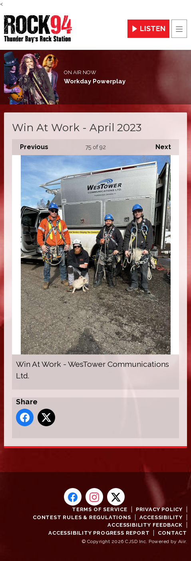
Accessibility (161, 517)
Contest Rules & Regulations (82, 517)
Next (159, 145)
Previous (30, 145)
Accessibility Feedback (145, 525)
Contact (172, 533)
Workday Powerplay (94, 81)
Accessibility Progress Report (98, 533)
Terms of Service (99, 509)
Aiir (182, 541)
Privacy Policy (159, 509)
